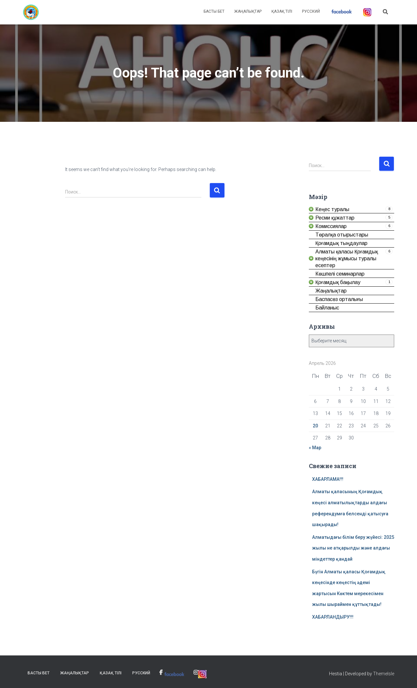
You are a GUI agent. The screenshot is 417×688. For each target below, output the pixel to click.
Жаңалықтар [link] (248, 11)
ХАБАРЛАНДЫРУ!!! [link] (332, 617)
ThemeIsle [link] (383, 673)
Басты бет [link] (214, 11)
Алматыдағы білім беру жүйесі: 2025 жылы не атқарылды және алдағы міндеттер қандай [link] (353, 548)
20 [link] (315, 425)
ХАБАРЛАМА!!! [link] (327, 479)
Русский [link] (311, 11)
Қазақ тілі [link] (281, 11)
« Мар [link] (315, 447)
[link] (31, 12)
